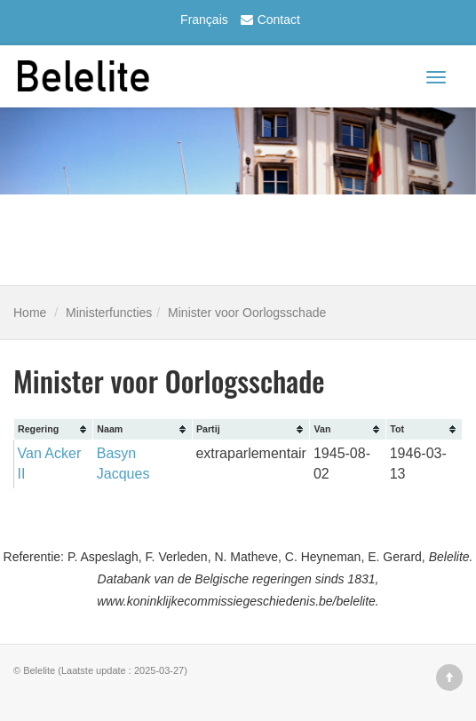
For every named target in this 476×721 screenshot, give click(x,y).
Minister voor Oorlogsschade (247, 312)
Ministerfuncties (109, 312)
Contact (268, 19)
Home (29, 312)
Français (204, 19)
